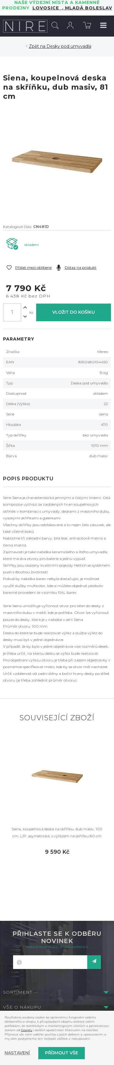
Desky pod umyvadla (69, 46)
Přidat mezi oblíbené (33, 267)
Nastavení (17, 1053)
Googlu (26, 1030)
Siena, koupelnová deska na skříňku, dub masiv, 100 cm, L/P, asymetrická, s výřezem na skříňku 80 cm (57, 832)
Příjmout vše (61, 1053)
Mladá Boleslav (88, 8)
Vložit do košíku (73, 312)
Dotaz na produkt (80, 267)
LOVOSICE (47, 8)
